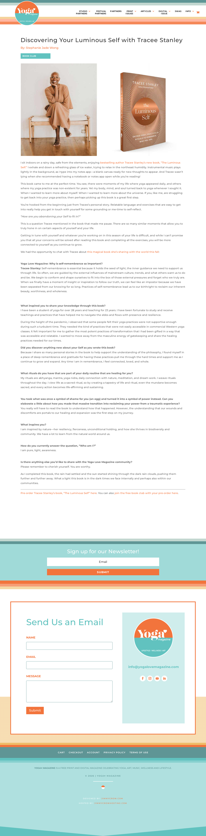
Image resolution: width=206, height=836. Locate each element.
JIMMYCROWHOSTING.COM (110, 803)
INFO (188, 11)
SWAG (178, 11)
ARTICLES (146, 11)
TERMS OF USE (138, 752)
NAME (30, 637)
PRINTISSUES (129, 12)
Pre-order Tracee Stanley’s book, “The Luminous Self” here (59, 493)
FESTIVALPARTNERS (100, 12)
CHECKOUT (76, 752)
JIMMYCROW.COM (112, 798)
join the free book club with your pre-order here (146, 493)
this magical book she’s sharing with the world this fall (123, 251)
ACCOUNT (93, 752)
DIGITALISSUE (163, 12)
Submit (35, 710)
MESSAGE (33, 676)
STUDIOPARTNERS (81, 12)
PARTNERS (116, 11)
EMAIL (31, 657)
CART (61, 752)
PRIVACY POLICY (115, 752)
